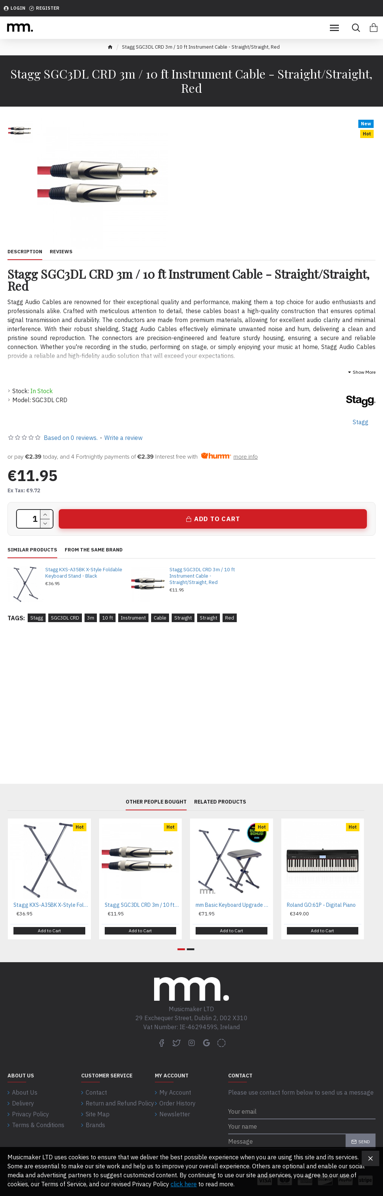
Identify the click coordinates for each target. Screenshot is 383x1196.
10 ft (107, 618)
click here (184, 1184)
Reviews (61, 252)
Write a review (123, 437)
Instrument (133, 618)
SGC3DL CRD (65, 618)
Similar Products (32, 550)
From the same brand (94, 550)
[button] (181, 949)
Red (229, 618)
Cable (160, 618)
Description (24, 252)
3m (90, 618)
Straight (183, 618)
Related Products (220, 802)
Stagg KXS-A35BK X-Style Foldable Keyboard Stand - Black (83, 573)
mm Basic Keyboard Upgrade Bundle (233, 905)
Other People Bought (156, 802)
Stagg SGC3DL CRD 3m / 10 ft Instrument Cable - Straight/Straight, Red (202, 576)
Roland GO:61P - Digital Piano (321, 905)
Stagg (36, 618)
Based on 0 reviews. (71, 437)
